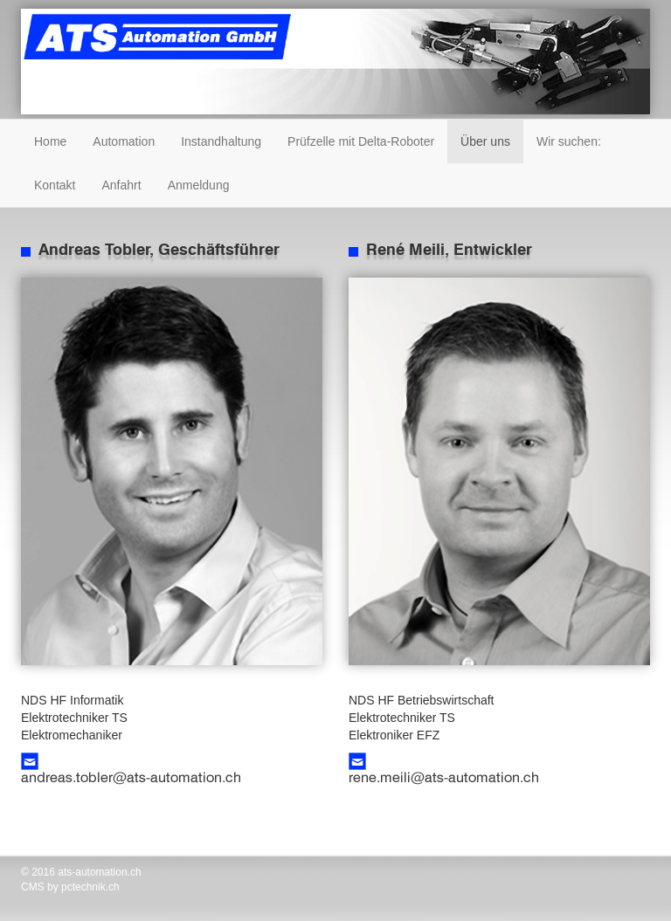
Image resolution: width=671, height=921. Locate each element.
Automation (124, 141)
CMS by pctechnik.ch (70, 887)
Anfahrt (121, 185)
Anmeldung (199, 185)
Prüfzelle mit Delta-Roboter (360, 141)
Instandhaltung (221, 141)
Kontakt (54, 185)
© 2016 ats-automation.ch (81, 872)
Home (50, 141)
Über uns (485, 141)
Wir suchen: (568, 141)
